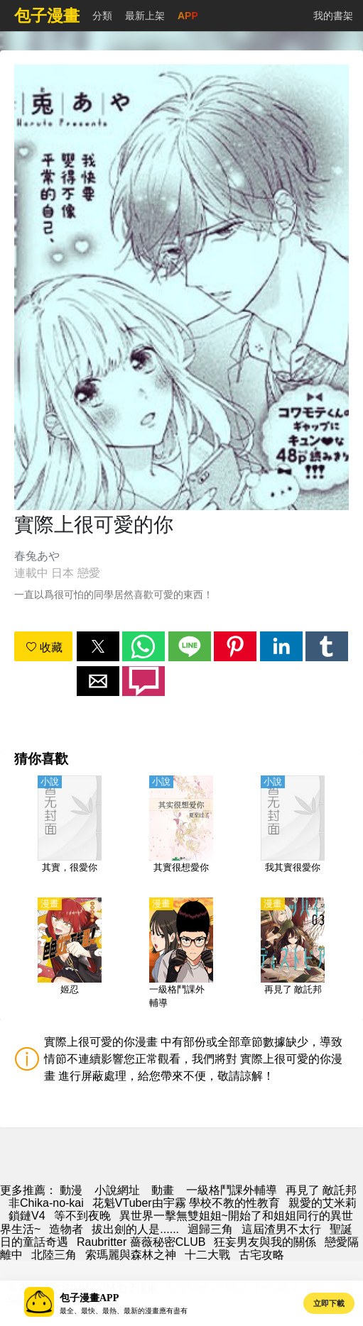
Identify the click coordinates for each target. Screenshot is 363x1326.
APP (188, 15)
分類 (102, 15)
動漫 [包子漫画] (71, 1190)
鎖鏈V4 (27, 1216)
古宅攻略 (261, 1255)
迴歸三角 (210, 1229)
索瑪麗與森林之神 (130, 1255)
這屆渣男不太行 (281, 1229)
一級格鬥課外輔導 (231, 1190)
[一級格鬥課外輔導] (181, 954)
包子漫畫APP (89, 1298)
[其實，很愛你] (70, 832)
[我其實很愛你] (293, 832)
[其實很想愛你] (181, 832)
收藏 (44, 647)
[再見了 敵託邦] (293, 954)
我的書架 (333, 15)
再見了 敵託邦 (321, 1190)
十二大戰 (207, 1255)
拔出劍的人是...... (135, 1229)
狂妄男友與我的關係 (265, 1242)
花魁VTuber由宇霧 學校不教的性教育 (186, 1203)
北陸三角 (54, 1255)
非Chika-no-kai (46, 1203)
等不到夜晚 (82, 1216)
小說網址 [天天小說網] (117, 1190)
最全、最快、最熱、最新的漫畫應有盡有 (124, 1311)
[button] (98, 646)
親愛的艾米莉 (322, 1203)
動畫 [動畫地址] (162, 1190)
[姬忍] (70, 954)
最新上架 (145, 15)
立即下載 (329, 1303)
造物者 (66, 1229)
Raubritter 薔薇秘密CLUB (141, 1242)
